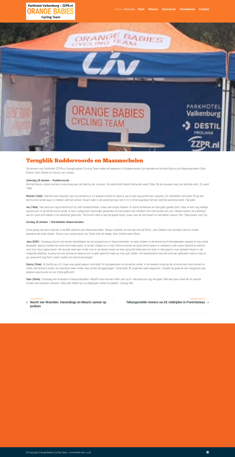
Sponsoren (169, 9)
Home (119, 9)
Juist (88, 452)
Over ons (130, 9)
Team (141, 9)
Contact (204, 9)
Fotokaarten (187, 9)
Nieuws (153, 9)
